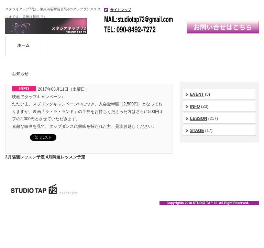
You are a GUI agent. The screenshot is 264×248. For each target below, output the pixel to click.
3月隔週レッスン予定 (25, 157)
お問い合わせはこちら (223, 27)
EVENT (197, 94)
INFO (195, 106)
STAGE (197, 130)
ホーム (23, 45)
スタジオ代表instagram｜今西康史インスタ (219, 157)
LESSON (198, 118)
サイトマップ (120, 10)
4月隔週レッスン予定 (65, 157)
